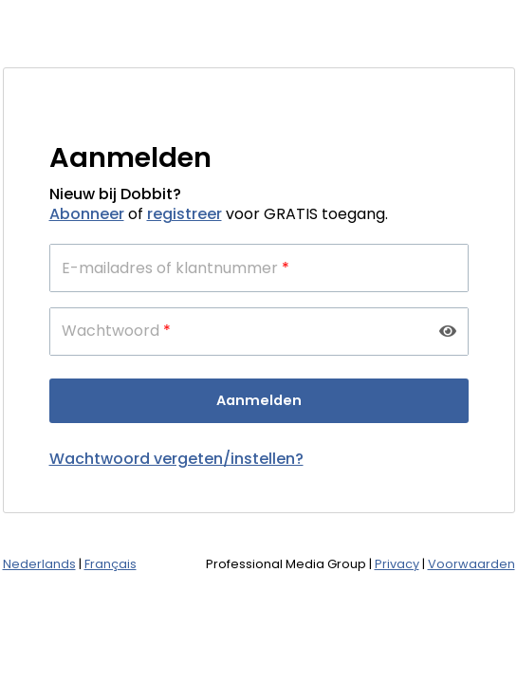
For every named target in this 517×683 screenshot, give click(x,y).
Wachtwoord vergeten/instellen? (176, 459)
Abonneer (86, 214)
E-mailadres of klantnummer (175, 268)
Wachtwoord (116, 331)
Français (110, 564)
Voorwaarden (471, 564)
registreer (184, 214)
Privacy (397, 564)
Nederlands (39, 564)
